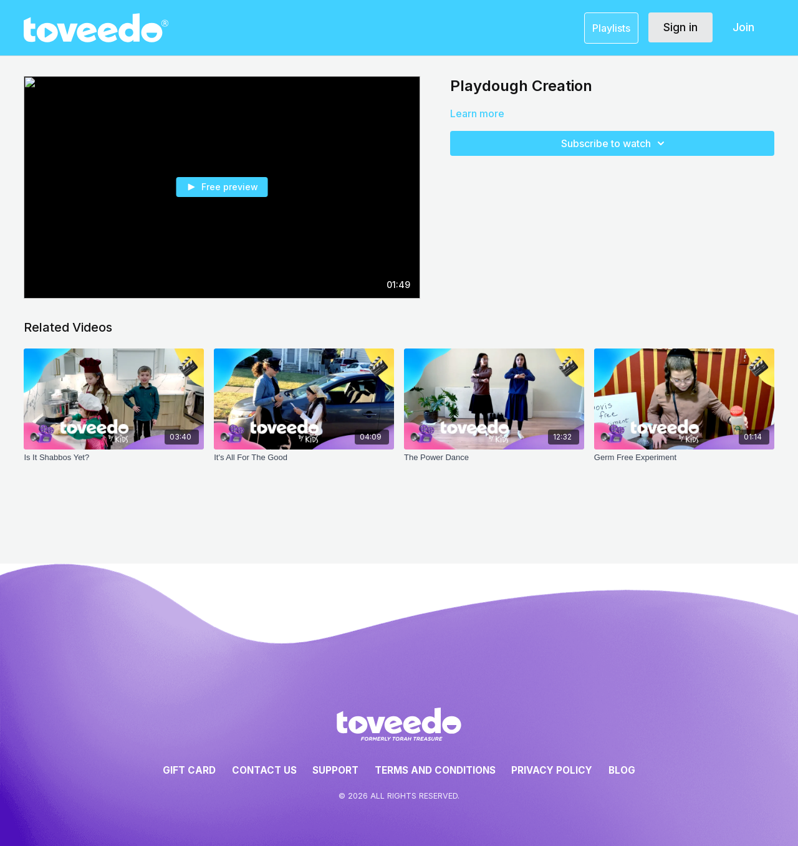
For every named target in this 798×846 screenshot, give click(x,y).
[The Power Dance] (494, 463)
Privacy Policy (551, 770)
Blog (621, 770)
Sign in (680, 27)
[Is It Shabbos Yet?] (114, 463)
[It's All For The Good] (304, 463)
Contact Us (264, 770)
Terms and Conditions (435, 770)
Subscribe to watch (614, 143)
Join (743, 27)
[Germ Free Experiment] (684, 463)
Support (335, 770)
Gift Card (189, 770)
